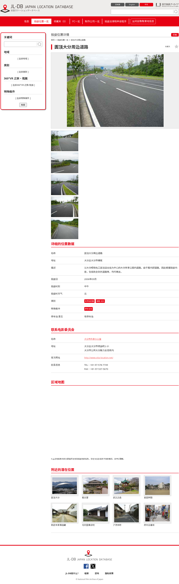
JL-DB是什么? (72, 573)
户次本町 (126, 515)
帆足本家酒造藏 (64, 515)
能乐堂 (95, 487)
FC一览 (76, 21)
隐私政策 (109, 573)
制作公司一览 (92, 21)
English (132, 4)
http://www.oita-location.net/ (99, 357)
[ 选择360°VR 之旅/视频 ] (23, 85)
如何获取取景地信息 (143, 21)
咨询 (97, 573)
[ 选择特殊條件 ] (23, 98)
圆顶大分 (64, 487)
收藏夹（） (60, 21)
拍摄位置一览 (41, 21)
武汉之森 (126, 487)
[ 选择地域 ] (23, 58)
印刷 (175, 34)
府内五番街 (157, 515)
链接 (86, 573)
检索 (23, 105)
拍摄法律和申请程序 (115, 21)
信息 (26, 21)
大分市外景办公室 (93, 339)
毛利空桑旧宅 (95, 515)
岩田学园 (157, 487)
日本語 (118, 4)
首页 (53, 40)
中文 (146, 4)
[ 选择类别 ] (23, 71)
